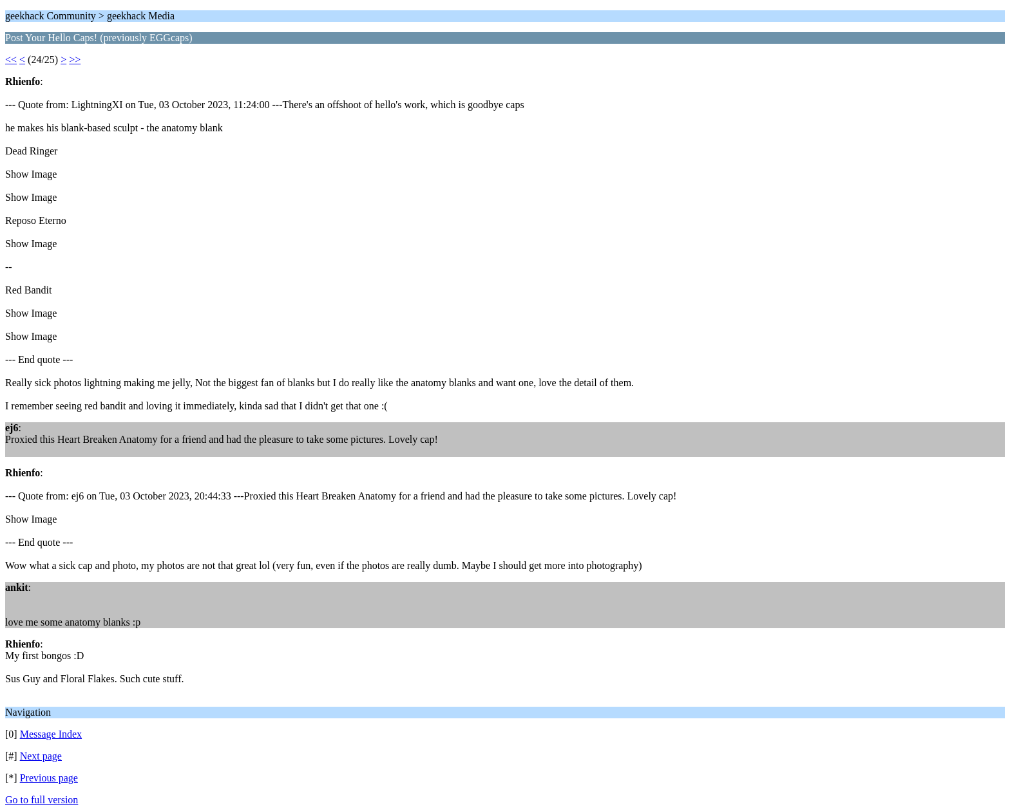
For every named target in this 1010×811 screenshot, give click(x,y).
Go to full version (41, 799)
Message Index (51, 734)
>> (75, 59)
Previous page (49, 777)
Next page (41, 755)
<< (11, 59)
